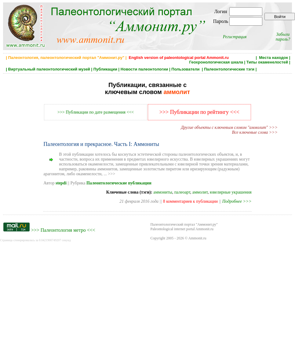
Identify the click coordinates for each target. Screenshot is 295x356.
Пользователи (186, 69)
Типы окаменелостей (267, 62)
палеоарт (182, 192)
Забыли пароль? (283, 37)
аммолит (200, 192)
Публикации (105, 69)
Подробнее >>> (237, 201)
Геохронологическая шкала (216, 62)
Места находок (273, 57)
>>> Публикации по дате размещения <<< (95, 112)
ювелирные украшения (231, 192)
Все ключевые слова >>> (255, 132)
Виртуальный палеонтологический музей (49, 69)
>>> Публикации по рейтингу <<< (199, 112)
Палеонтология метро (63, 230)
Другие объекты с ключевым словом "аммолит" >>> (229, 127)
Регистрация (235, 37)
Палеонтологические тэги (229, 69)
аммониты (162, 192)
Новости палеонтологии (144, 69)
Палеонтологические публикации (118, 183)
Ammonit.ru (197, 238)
